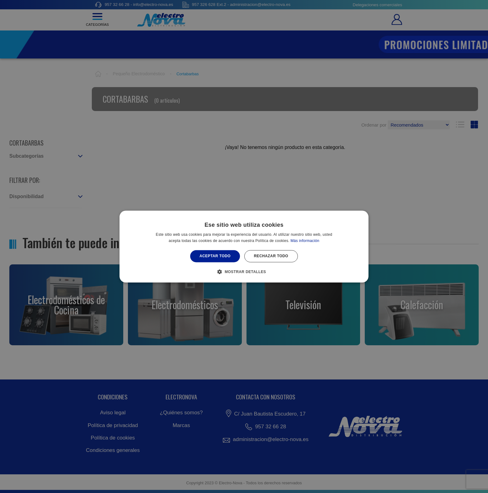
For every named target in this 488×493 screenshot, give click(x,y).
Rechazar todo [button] (271, 256)
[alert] (244, 246)
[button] (244, 271)
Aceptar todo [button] (215, 256)
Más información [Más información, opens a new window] (305, 241)
